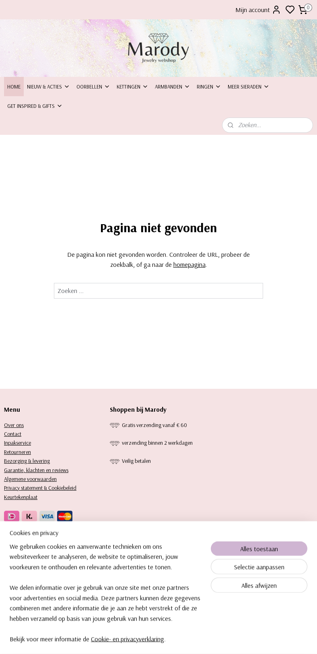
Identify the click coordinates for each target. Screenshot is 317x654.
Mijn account (258, 9)
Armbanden (172, 86)
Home (14, 86)
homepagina (189, 265)
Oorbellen (93, 86)
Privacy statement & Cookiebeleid (40, 487)
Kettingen (132, 86)
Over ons (14, 425)
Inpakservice (17, 442)
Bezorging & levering (27, 460)
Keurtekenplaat (20, 497)
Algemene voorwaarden (30, 479)
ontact (14, 433)
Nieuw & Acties (48, 86)
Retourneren (17, 452)
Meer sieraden (249, 86)
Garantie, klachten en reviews (36, 470)
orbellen (123, 549)
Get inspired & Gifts (35, 106)
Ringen (209, 86)
